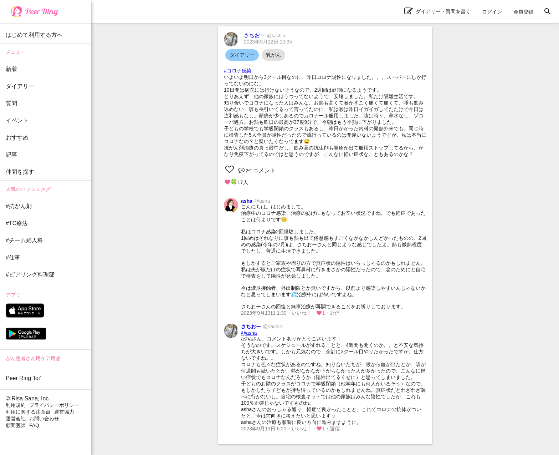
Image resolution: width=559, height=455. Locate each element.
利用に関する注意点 (28, 412)
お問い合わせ (44, 418)
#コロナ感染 (238, 71)
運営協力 (64, 412)
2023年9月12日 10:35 (268, 42)
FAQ (34, 425)
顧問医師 (16, 425)
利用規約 (16, 405)
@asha (249, 333)
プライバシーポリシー (54, 405)
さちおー (264, 35)
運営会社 (16, 418)
